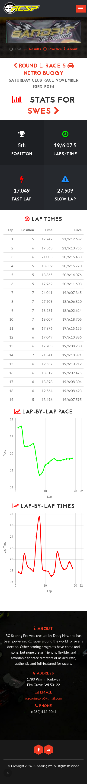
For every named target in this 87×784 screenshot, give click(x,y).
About (70, 49)
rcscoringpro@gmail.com (43, 698)
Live (15, 49)
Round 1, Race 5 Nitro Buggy (43, 70)
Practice (52, 49)
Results (32, 49)
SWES (43, 111)
